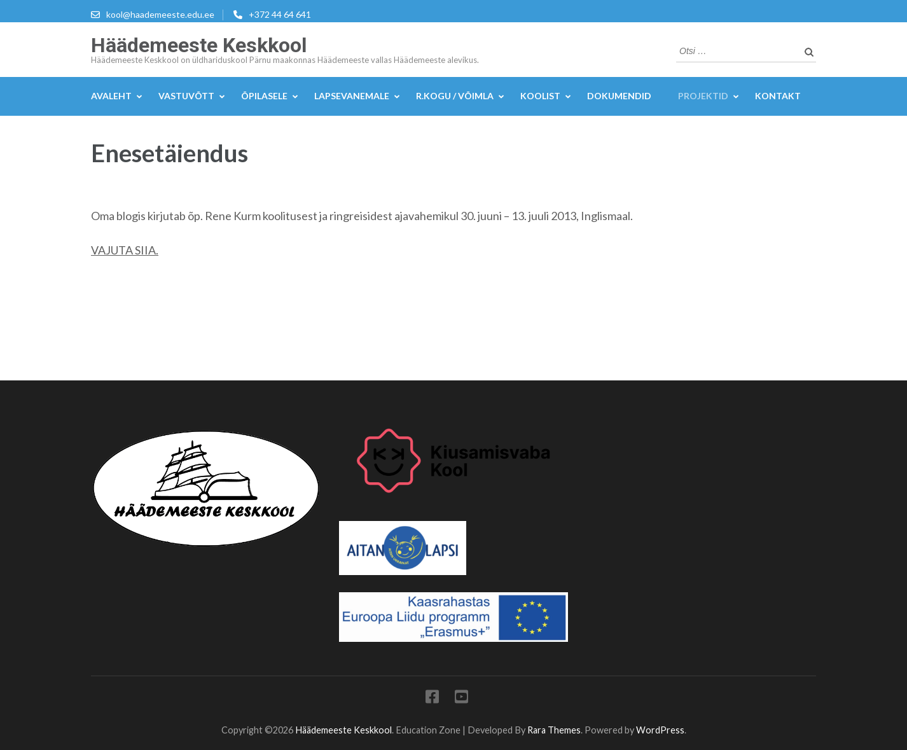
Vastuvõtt (186, 95)
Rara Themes (554, 730)
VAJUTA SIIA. (124, 250)
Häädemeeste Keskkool (199, 45)
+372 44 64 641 (280, 14)
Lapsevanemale (351, 95)
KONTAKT (778, 95)
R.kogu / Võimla (455, 95)
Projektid (703, 95)
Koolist (540, 95)
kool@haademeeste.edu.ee (160, 14)
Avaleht (111, 95)
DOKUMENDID (619, 95)
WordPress (660, 730)
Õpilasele (264, 95)
